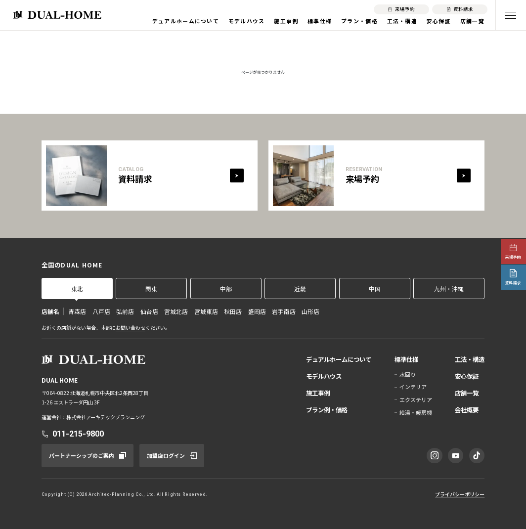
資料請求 (513, 282)
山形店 (310, 311)
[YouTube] (455, 455)
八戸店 (101, 311)
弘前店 (125, 311)
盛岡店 (257, 311)
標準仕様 (319, 21)
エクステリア (415, 399)
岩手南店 (284, 311)
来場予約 (513, 257)
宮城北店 (176, 311)
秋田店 (233, 311)
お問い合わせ (130, 327)
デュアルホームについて (185, 21)
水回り (407, 374)
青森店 (77, 311)
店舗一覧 (472, 21)
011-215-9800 (78, 434)
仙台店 (149, 311)
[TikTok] (476, 455)
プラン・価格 (359, 21)
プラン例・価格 (327, 409)
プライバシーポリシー (459, 494)
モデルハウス (246, 21)
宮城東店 (206, 311)
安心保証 (439, 21)
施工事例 (286, 21)
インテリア (413, 387)
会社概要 (467, 409)
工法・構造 (402, 21)
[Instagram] (434, 455)
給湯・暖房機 (415, 412)
